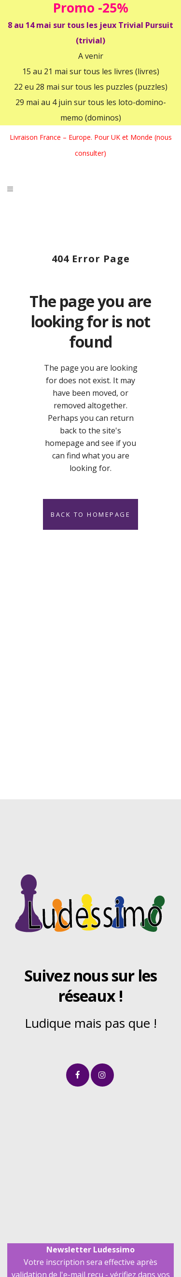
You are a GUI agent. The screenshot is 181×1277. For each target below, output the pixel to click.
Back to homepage (90, 514)
